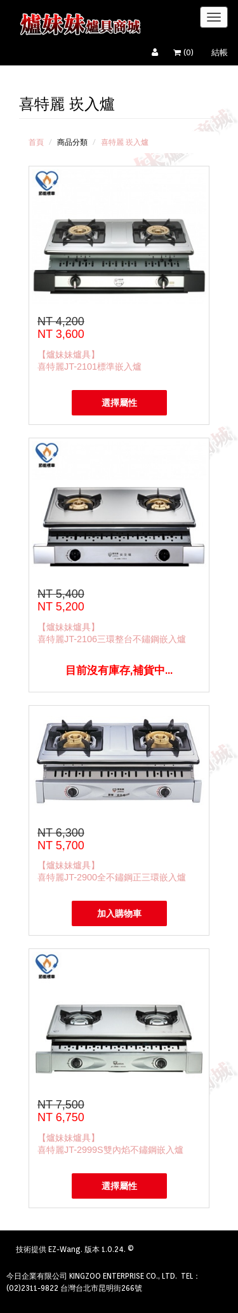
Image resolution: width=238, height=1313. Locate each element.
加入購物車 (119, 913)
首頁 (36, 142)
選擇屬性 (119, 403)
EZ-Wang (64, 1249)
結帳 (219, 52)
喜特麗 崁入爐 (125, 142)
